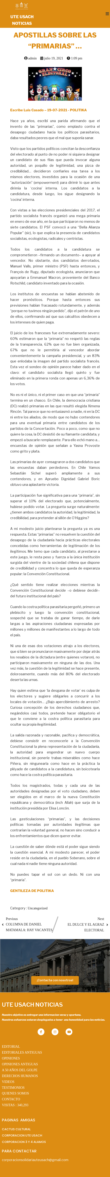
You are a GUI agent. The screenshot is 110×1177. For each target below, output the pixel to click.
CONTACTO (11, 1099)
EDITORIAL (11, 1046)
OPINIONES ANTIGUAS (20, 1064)
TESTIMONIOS (13, 1088)
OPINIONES (11, 1058)
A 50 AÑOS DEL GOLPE (19, 1070)
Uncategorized (38, 908)
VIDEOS (8, 1082)
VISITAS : (15, 1105)
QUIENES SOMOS (15, 1093)
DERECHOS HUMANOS (20, 1076)
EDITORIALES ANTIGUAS (22, 1052)
